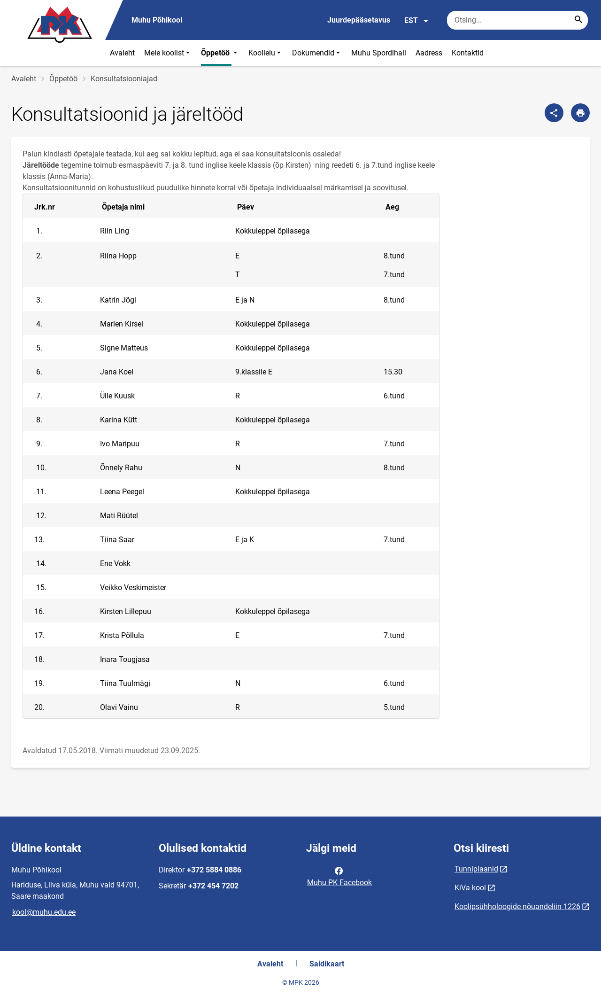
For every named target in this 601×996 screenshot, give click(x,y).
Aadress (429, 52)
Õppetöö (220, 52)
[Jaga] (554, 112)
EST (416, 20)
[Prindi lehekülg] (580, 112)
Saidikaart (326, 963)
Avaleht (122, 52)
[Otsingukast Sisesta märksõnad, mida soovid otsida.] (517, 20)
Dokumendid (317, 52)
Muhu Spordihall (378, 52)
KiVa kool (470, 887)
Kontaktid (468, 52)
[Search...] (578, 20)
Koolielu (265, 52)
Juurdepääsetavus (358, 20)
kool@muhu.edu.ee (44, 912)
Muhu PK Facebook (339, 875)
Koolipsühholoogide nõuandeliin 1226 (517, 906)
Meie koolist (168, 52)
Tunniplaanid (476, 868)
